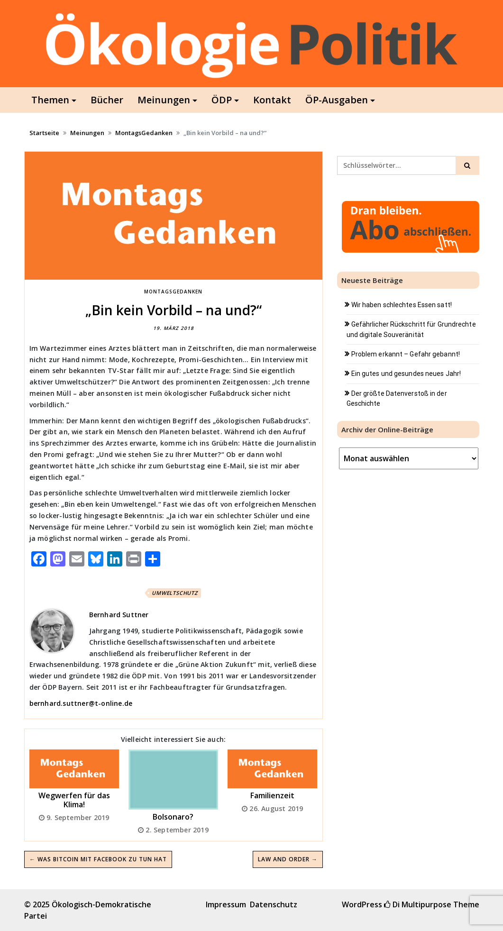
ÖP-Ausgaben (336, 99)
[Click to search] (467, 165)
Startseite (44, 132)
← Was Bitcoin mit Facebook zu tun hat (98, 859)
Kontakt (272, 99)
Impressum (226, 904)
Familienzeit (272, 795)
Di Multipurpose (417, 904)
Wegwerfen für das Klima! (74, 800)
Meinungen (163, 99)
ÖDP (221, 99)
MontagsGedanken (144, 132)
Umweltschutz (175, 592)
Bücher (107, 99)
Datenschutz (273, 904)
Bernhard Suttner (119, 614)
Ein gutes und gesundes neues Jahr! (406, 373)
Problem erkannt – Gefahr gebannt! (405, 354)
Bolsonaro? (173, 817)
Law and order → (288, 859)
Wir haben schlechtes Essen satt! (401, 305)
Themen (50, 99)
